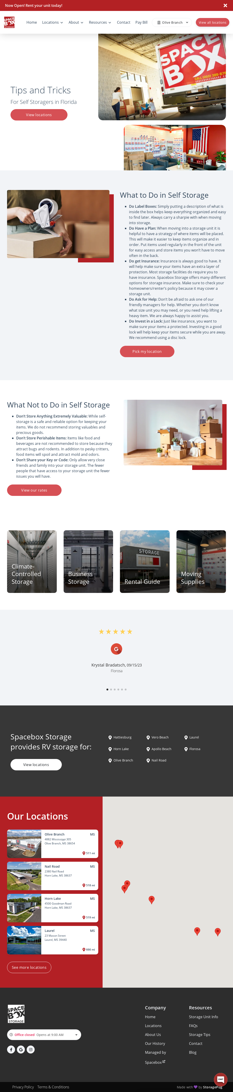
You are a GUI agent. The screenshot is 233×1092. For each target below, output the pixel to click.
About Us (153, 1034)
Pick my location (147, 351)
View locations (39, 114)
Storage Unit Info (203, 1016)
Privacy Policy (23, 1086)
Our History (155, 1043)
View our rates (34, 490)
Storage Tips (199, 1034)
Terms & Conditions (53, 1086)
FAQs (193, 1025)
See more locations (29, 967)
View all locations (212, 22)
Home (150, 1016)
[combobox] (44, 1034)
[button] (107, 689)
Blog (193, 1052)
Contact (195, 1043)
